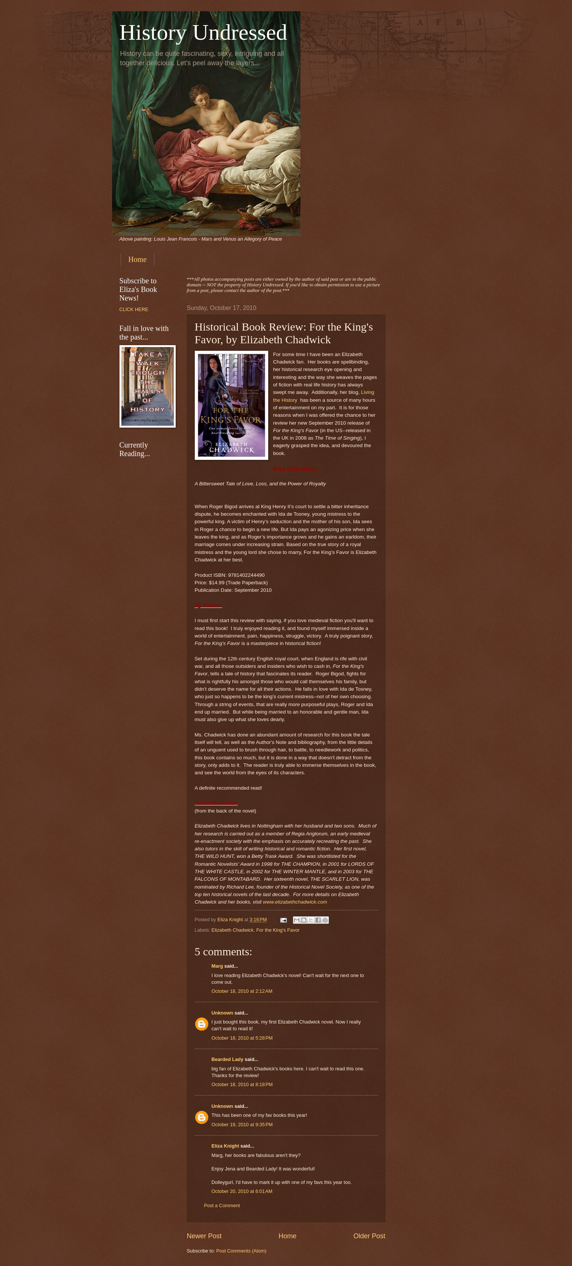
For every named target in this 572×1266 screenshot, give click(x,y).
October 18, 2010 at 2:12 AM (242, 991)
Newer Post (204, 1236)
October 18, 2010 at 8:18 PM (242, 1084)
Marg (217, 966)
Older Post (369, 1236)
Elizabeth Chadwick (233, 930)
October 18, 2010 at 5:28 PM (242, 1038)
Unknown (222, 1013)
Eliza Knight (225, 1146)
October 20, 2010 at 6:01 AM (242, 1191)
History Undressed (203, 32)
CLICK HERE (133, 309)
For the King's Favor (278, 930)
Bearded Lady (227, 1059)
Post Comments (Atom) (241, 1251)
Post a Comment (222, 1205)
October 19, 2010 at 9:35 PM (242, 1124)
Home (137, 259)
